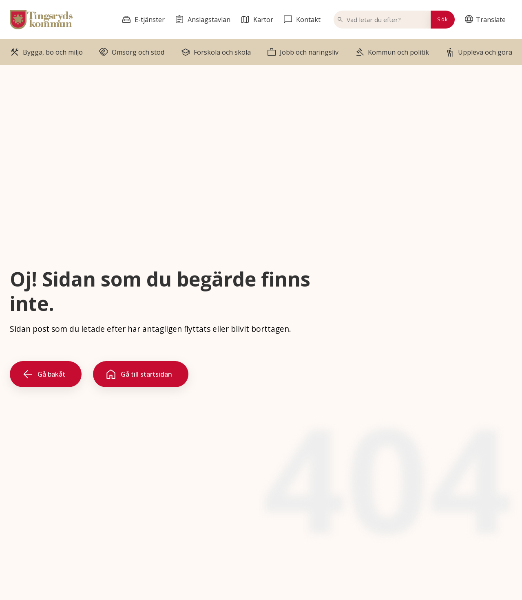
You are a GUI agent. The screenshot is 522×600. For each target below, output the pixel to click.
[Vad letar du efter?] (387, 19)
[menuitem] (486, 20)
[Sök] (443, 20)
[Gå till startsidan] (140, 374)
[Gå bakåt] (46, 374)
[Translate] (486, 20)
